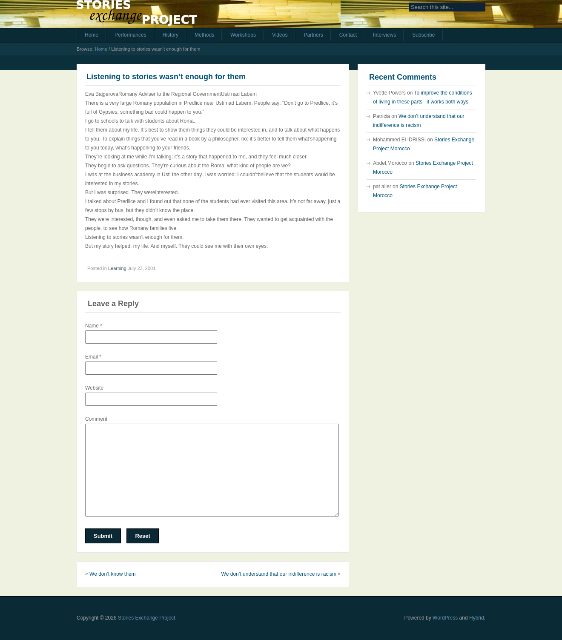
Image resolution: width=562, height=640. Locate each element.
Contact (348, 35)
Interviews (384, 35)
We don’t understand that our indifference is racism (278, 574)
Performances (130, 35)
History (170, 35)
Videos (279, 35)
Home (91, 35)
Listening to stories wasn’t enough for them (166, 76)
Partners (313, 35)
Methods (204, 35)
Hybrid (476, 618)
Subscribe (423, 35)
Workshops (243, 35)
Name (93, 326)
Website (94, 388)
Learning (117, 268)
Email (93, 357)
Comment (96, 419)
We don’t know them (112, 574)
